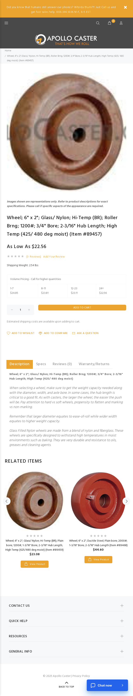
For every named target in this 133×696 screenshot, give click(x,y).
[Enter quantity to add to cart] (20, 310)
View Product (37, 564)
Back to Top (66, 687)
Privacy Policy (81, 676)
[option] (34, 515)
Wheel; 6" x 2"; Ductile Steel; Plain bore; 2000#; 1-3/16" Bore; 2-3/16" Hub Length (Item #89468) (98, 543)
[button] (122, 76)
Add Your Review (54, 257)
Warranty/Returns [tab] (94, 364)
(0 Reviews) (33, 257)
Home (8, 51)
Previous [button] (7, 501)
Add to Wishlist (20, 333)
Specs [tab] (41, 364)
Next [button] (126, 501)
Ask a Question (85, 333)
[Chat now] (107, 685)
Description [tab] (20, 364)
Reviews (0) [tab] (62, 364)
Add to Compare (53, 333)
